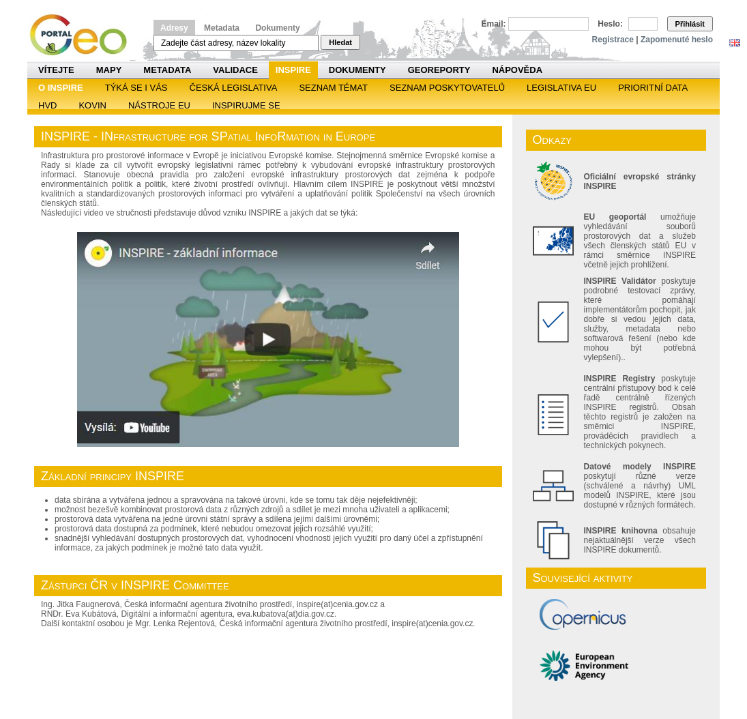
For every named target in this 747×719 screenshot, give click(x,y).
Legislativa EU (561, 88)
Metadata (221, 28)
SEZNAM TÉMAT (333, 88)
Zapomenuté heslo (677, 39)
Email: (494, 24)
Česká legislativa (234, 88)
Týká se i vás (136, 88)
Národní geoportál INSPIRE (83, 35)
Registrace (613, 39)
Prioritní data (653, 88)
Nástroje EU (159, 105)
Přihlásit (690, 24)
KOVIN (92, 105)
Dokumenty (277, 28)
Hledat (340, 42)
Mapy (109, 70)
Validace (235, 70)
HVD (47, 105)
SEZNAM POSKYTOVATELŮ (447, 88)
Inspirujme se (246, 105)
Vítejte (56, 70)
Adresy (174, 28)
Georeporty (439, 70)
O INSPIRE (60, 88)
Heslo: (610, 24)
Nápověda (517, 70)
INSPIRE (293, 70)
